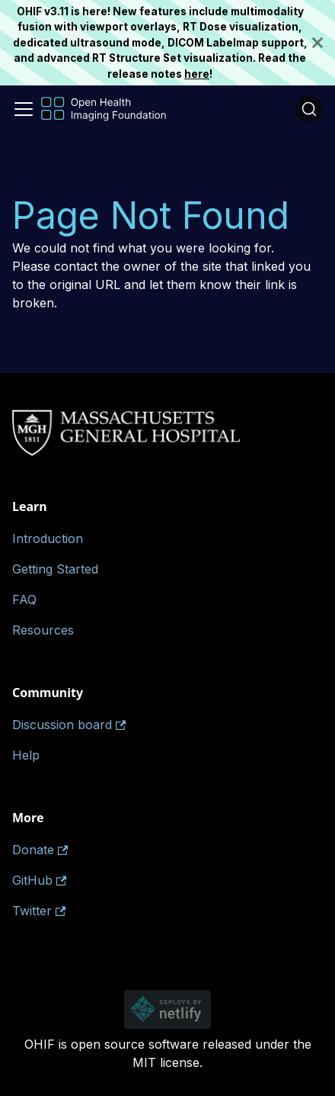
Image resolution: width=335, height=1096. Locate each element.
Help (26, 755)
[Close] (323, 42)
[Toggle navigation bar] (23, 109)
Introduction (47, 538)
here (196, 74)
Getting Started (55, 569)
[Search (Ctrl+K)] (309, 109)
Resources (43, 630)
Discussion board (69, 724)
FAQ (24, 599)
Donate (40, 849)
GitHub (39, 880)
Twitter (38, 910)
